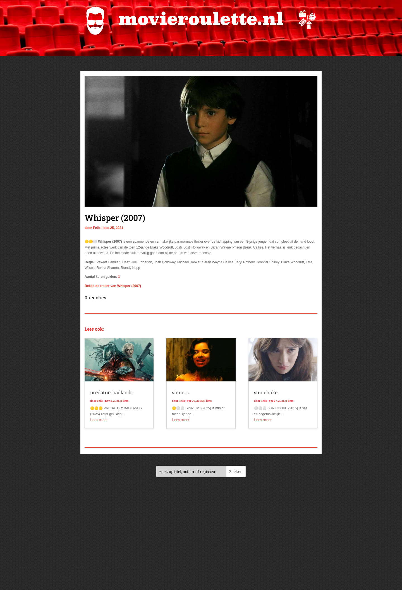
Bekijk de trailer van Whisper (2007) (113, 286)
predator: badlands (111, 393)
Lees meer (99, 419)
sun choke (265, 393)
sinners (180, 393)
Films (124, 401)
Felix (96, 228)
